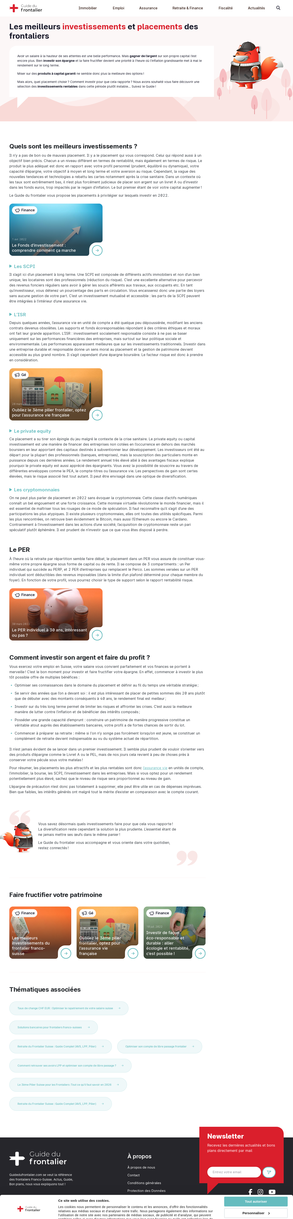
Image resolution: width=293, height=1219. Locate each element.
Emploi (118, 8)
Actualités (256, 8)
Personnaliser (256, 1196)
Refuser (256, 1207)
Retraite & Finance (187, 8)
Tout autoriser (256, 1184)
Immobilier (88, 8)
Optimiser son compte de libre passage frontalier (159, 1046)
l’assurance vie (155, 768)
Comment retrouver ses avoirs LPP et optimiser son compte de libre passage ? (70, 1065)
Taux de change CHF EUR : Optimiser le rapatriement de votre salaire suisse (69, 1008)
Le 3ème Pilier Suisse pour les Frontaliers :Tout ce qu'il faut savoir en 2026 (68, 1084)
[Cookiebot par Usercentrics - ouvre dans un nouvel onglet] (28, 1214)
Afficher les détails (73, 1214)
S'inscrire (271, 1173)
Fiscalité (226, 8)
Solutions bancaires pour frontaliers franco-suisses (54, 1027)
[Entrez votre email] (234, 1172)
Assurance (148, 8)
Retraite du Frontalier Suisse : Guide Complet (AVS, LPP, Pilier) (61, 1046)
